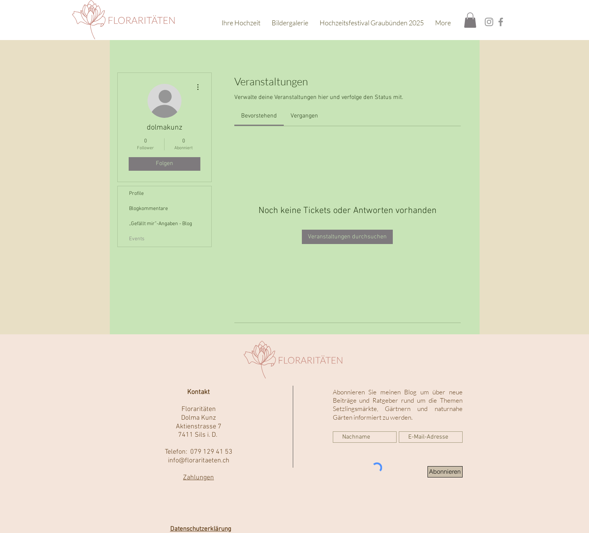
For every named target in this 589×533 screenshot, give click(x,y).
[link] (259, 116)
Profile (136, 193)
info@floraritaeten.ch (198, 461)
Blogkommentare (148, 208)
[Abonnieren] (445, 471)
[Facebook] (500, 22)
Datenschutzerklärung (200, 529)
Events (137, 239)
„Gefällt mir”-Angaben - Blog (160, 224)
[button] (470, 20)
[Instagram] (489, 22)
